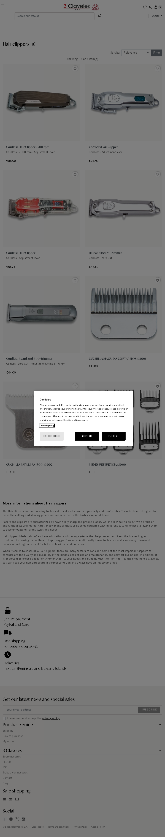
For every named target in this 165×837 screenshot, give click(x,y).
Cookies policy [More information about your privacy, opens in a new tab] (47, 425)
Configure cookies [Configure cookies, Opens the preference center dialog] (51, 436)
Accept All (87, 436)
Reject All (114, 436)
